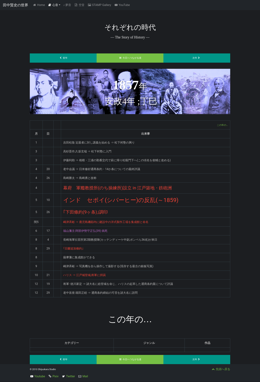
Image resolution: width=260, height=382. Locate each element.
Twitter (70, 377)
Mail (85, 377)
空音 (79, 5)
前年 (63, 58)
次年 (197, 58)
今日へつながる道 (130, 58)
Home (39, 5)
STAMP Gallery (99, 5)
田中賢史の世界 (15, 5)
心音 (53, 5)
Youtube (39, 377)
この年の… (221, 125)
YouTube (122, 5)
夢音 (67, 5)
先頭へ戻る (220, 369)
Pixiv (56, 377)
